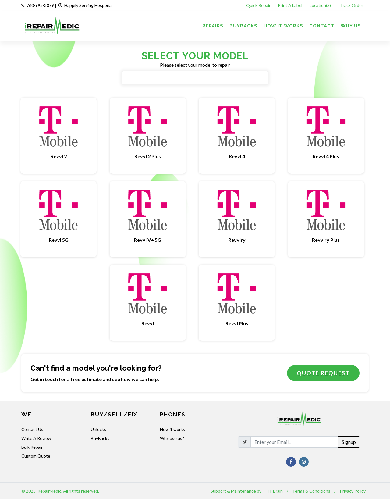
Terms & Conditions (311, 491)
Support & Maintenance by (236, 491)
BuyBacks (100, 438)
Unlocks (98, 429)
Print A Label (290, 5)
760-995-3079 (40, 5)
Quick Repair (258, 5)
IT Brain (275, 491)
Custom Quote (35, 455)
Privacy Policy (353, 491)
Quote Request (323, 373)
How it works (172, 429)
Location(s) (321, 5)
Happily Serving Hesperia (88, 5)
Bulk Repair (32, 447)
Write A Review (36, 438)
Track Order (352, 5)
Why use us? (172, 438)
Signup (349, 442)
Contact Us (32, 429)
